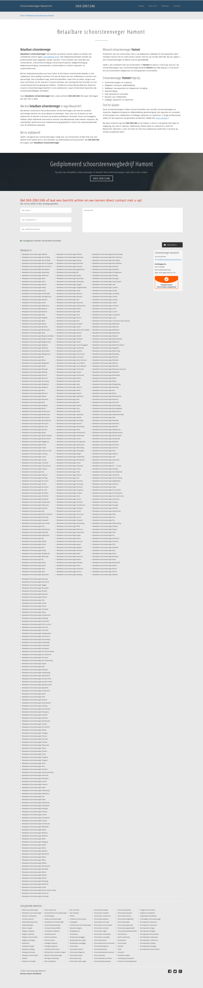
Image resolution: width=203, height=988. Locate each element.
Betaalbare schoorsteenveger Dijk (33, 511)
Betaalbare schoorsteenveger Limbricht (106, 306)
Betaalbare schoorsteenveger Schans (34, 603)
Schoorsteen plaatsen (101, 919)
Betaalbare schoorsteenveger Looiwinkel (106, 315)
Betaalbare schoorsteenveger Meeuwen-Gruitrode (109, 369)
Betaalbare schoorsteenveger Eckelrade (35, 532)
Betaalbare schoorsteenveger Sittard (34, 663)
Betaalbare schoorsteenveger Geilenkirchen (71, 306)
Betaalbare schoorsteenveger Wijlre (34, 860)
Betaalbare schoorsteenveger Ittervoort (70, 541)
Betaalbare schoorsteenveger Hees (68, 408)
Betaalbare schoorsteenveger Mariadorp (106, 354)
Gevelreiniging (49, 916)
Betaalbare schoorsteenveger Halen (68, 381)
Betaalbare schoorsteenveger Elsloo (34, 565)
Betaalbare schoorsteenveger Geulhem (69, 324)
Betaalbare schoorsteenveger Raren (104, 559)
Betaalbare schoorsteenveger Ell (32, 559)
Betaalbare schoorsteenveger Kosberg (105, 275)
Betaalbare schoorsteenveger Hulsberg (69, 508)
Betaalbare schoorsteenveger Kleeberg (69, 574)
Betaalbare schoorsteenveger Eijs (33, 538)
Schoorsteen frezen (76, 955)
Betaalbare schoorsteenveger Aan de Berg (36, 257)
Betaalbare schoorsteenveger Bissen (34, 366)
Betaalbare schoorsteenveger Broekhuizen (36, 414)
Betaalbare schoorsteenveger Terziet (34, 748)
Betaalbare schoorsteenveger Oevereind (106, 460)
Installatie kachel (50, 934)
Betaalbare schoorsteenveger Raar (104, 550)
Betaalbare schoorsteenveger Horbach (69, 493)
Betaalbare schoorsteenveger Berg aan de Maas (38, 336)
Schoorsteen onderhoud (102, 916)
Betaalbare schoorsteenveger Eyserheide (70, 278)
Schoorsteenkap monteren (103, 958)
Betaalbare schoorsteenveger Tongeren (35, 757)
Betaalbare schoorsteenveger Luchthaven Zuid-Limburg (111, 321)
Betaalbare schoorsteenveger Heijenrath (70, 414)
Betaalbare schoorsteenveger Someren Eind (36, 679)
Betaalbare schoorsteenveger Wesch (34, 848)
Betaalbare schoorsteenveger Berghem (35, 345)
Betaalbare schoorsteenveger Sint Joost (35, 657)
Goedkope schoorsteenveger (54, 922)
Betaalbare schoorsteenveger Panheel (105, 508)
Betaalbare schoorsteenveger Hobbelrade (70, 457)
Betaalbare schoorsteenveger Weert (34, 839)
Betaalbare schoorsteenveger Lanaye (105, 290)
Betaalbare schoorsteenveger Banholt (34, 312)
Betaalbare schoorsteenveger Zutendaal (35, 896)
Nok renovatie (74, 910)
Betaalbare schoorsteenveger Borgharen (35, 384)
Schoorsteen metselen (101, 913)
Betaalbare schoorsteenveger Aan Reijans (36, 269)
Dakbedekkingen (27, 925)
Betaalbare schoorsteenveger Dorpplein (35, 520)
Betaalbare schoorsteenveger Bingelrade (35, 363)
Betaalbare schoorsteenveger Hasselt (69, 393)
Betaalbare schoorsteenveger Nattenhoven (107, 411)
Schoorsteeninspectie (101, 946)
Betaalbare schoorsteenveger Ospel (104, 487)
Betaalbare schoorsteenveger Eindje (34, 550)
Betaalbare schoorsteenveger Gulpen (69, 372)
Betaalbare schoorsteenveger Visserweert (35, 805)
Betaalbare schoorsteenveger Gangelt (69, 284)
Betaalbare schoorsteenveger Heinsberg (70, 420)
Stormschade (122, 943)
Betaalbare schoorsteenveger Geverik (69, 333)
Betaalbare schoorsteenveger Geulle (69, 327)
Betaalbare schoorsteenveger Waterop (35, 833)
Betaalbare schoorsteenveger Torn (33, 766)
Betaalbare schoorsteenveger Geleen (69, 309)
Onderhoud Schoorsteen (78, 919)
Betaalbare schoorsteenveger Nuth (104, 451)
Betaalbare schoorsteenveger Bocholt (34, 375)
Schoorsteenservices (124, 916)
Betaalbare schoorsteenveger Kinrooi (69, 571)
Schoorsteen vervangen (102, 937)
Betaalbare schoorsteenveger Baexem (34, 309)
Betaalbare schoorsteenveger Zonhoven (35, 893)
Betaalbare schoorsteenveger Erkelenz (69, 254)
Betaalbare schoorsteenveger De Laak (34, 490)
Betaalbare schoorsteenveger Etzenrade (70, 263)
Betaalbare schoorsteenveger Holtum (69, 475)
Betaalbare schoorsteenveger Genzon (69, 318)
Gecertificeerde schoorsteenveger (56, 913)
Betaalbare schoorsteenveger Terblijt (34, 730)
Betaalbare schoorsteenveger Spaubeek (35, 688)
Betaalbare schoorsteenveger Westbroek (35, 854)
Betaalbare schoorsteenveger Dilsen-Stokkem (37, 514)
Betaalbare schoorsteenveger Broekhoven (36, 411)
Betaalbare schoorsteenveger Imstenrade (70, 532)
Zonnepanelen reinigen (148, 943)
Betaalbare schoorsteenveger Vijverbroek (35, 803)
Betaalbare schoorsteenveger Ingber (69, 535)
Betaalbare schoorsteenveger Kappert (69, 547)
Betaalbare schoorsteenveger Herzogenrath (71, 442)
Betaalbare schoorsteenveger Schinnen (35, 627)
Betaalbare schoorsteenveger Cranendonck (36, 466)
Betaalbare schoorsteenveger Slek (33, 666)
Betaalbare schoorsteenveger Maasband (106, 330)
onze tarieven (162, 118)
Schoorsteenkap (99, 955)
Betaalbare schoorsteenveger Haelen (69, 378)
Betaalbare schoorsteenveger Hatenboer (70, 396)
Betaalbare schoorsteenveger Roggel (34, 585)
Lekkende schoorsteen (52, 949)
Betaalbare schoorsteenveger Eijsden (34, 541)
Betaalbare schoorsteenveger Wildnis (34, 863)
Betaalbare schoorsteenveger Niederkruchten (108, 432)
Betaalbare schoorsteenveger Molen (105, 393)
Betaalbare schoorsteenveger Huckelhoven (71, 505)
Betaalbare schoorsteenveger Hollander (70, 466)
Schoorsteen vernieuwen (102, 934)
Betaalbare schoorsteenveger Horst (68, 496)
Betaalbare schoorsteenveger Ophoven (106, 484)
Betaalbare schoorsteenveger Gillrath (69, 336)
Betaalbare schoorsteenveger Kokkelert (106, 269)
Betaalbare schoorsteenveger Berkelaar (35, 348)
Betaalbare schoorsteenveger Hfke (68, 526)
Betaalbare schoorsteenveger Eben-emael (36, 523)
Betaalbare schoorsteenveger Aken (33, 278)
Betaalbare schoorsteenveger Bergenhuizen (36, 342)
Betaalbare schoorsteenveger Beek (33, 321)
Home (22, 15)
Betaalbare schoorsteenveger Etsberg (69, 260)
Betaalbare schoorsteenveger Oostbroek (106, 475)
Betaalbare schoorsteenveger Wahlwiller (35, 827)
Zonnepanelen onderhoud (149, 940)
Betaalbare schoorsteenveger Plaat (104, 532)
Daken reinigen (27, 928)
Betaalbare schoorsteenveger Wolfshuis (35, 884)
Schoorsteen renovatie (101, 922)
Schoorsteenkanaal (100, 949)
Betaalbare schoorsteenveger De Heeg (34, 478)
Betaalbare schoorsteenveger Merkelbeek (106, 375)
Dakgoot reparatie (28, 934)
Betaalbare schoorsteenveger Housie (69, 499)
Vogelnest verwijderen (147, 913)
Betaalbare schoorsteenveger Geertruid (70, 302)
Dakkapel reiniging (28, 949)
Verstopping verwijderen (126, 958)
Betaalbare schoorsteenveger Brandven (35, 399)
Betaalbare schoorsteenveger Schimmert (35, 621)
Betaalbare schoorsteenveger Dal (33, 472)
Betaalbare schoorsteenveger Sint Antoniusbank (38, 651)
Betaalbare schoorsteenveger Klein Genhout (107, 257)
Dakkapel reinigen (28, 946)
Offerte (72, 916)
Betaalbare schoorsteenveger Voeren (34, 815)
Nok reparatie (74, 913)
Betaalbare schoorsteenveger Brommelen (36, 417)
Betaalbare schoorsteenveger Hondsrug (70, 484)
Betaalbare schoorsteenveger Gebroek (69, 296)
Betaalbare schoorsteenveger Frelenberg (70, 281)
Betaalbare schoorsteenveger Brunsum (35, 426)
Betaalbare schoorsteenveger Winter (34, 872)
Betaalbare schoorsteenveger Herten (69, 439)
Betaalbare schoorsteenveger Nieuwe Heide (107, 435)
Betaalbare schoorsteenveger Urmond (34, 784)
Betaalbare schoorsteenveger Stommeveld (36, 709)
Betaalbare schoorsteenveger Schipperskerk (36, 633)
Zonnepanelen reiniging (148, 946)
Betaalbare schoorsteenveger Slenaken (35, 670)
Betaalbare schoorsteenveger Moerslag (105, 387)
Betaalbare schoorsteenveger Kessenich (70, 569)
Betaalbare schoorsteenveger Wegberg (35, 842)
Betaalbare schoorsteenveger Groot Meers (71, 363)
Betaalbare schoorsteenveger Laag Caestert (107, 281)
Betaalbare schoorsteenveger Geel (68, 300)
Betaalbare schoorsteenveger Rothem (34, 597)
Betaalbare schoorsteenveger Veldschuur (35, 793)
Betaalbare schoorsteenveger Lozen (104, 318)
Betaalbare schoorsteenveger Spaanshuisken (37, 685)
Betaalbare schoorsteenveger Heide (68, 411)
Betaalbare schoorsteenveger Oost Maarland (107, 472)
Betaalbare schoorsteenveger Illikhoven (70, 529)
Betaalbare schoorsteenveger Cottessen (35, 463)
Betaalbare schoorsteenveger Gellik (68, 312)
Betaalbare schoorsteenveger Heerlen (69, 405)
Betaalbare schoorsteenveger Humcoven (70, 514)
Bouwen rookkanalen (29, 916)
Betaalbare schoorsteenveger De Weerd (35, 499)
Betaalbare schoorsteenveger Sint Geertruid (36, 654)
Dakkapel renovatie (28, 952)
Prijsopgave (74, 922)
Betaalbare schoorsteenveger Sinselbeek (35, 648)
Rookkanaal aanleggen (77, 937)
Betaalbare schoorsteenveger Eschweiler (70, 257)
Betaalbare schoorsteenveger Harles (69, 390)
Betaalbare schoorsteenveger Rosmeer (35, 594)
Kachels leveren (50, 940)
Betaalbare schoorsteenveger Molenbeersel (107, 396)
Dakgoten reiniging (28, 940)
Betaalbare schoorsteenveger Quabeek (105, 547)
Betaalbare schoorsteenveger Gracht (69, 342)
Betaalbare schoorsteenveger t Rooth (34, 724)
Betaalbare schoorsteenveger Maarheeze (106, 324)
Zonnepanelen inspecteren (149, 937)
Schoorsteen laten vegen (78, 961)
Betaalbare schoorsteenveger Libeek (105, 302)
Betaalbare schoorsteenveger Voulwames (36, 818)
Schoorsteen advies (76, 949)
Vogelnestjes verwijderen (148, 916)
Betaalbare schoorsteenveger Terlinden (35, 739)
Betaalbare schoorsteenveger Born (33, 390)
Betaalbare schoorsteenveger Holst (68, 472)
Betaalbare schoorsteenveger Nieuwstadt (106, 439)
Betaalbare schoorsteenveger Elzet (33, 569)
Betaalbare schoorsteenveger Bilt (33, 357)
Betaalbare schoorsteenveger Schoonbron (36, 636)
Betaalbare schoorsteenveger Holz (68, 478)
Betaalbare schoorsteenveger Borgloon (35, 387)
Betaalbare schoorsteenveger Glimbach (70, 339)
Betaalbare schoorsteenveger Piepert (105, 529)
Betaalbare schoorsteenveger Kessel (69, 565)
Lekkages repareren (51, 946)
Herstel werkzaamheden (53, 925)
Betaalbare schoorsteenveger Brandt (34, 396)
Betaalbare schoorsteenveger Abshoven (35, 275)
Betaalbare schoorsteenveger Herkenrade (70, 435)
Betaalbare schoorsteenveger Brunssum (35, 423)
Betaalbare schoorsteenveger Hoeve (69, 463)
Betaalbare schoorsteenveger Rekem (105, 565)
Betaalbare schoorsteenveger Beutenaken (36, 351)
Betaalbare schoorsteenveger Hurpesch (70, 520)
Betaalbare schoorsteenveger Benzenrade (36, 330)
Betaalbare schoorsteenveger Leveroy (105, 300)
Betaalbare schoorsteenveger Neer (104, 417)
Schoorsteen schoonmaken (103, 925)
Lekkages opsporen (51, 943)
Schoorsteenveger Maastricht (36, 5)
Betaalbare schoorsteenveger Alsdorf (34, 284)
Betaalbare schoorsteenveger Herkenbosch (71, 432)
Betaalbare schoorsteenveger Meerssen (106, 366)
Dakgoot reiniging (28, 931)
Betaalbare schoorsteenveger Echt (33, 526)
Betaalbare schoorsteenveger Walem (34, 830)
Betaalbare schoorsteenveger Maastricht (106, 342)
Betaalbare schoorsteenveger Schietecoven (36, 615)
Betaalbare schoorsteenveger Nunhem (105, 448)
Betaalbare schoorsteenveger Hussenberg (70, 523)
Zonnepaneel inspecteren (148, 922)
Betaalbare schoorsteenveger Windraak (35, 869)
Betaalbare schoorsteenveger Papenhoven (107, 511)
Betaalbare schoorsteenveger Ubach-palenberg (37, 772)
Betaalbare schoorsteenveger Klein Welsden (107, 263)
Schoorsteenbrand (100, 940)
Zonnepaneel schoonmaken (149, 934)
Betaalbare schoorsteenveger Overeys (105, 502)
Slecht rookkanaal (124, 937)
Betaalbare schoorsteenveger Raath (104, 553)
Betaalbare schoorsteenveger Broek (34, 408)
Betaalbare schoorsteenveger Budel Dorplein (37, 435)
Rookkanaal (74, 934)
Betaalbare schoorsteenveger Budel (34, 432)
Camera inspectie (28, 919)
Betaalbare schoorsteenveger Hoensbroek (71, 460)
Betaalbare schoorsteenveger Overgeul (105, 505)
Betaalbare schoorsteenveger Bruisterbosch (36, 420)
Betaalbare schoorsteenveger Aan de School (36, 266)
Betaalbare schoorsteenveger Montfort (105, 399)
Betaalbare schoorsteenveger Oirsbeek (105, 469)
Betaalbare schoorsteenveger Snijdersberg (36, 673)
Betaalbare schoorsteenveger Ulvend (34, 781)
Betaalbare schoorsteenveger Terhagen (35, 733)
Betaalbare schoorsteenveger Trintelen (35, 769)
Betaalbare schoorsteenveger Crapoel (34, 469)
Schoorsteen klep (75, 958)
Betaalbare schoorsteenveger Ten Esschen (36, 727)
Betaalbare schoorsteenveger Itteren (69, 538)
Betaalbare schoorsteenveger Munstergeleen (107, 408)
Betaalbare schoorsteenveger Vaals (33, 787)
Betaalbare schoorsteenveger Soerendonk (36, 675)
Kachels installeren (51, 937)
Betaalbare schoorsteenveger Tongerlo (35, 760)
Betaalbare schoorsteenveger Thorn (34, 754)
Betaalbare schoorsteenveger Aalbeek (34, 254)
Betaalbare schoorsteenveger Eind (33, 547)
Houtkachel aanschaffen (53, 928)
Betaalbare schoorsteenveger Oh (104, 463)
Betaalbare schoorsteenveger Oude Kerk (106, 499)
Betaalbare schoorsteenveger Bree (33, 402)
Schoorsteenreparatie (125, 913)
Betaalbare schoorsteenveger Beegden (35, 318)
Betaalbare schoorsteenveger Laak (104, 284)
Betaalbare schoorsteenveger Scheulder (35, 609)
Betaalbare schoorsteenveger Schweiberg (35, 642)
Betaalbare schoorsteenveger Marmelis (105, 357)
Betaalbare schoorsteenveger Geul (68, 321)
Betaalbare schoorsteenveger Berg (33, 333)
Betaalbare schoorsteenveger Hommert (70, 481)
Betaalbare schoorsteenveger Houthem (70, 502)
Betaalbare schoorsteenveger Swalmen (35, 718)
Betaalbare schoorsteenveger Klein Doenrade (108, 254)
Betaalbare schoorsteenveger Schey (34, 612)
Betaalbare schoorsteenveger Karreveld (70, 550)
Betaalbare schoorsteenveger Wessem (34, 851)
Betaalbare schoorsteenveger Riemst (105, 571)
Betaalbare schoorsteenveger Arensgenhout (36, 296)
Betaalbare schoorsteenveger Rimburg (35, 579)
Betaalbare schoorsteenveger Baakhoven (35, 306)
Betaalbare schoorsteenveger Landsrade (106, 293)
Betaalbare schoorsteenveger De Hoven (35, 481)
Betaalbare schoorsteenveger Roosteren (35, 588)
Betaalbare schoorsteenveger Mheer (105, 381)
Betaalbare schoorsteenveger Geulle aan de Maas (73, 330)
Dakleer (24, 958)
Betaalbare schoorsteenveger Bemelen (35, 327)
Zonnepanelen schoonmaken (150, 949)
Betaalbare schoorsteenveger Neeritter (105, 426)
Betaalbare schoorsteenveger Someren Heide (37, 682)
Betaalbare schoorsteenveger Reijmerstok (106, 562)
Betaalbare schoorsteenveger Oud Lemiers (107, 490)
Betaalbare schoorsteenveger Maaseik (105, 336)
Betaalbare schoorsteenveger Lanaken (105, 287)
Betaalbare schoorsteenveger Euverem (69, 266)
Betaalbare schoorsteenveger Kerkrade (69, 562)
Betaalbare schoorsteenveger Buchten (34, 429)
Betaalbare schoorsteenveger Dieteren (35, 508)
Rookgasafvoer (75, 931)
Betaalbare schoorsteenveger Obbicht (105, 454)
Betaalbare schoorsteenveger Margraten (106, 348)
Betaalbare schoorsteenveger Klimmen (105, 266)
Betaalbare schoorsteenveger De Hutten (35, 487)
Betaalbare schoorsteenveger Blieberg (34, 372)
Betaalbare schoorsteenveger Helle (68, 429)
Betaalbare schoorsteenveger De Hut (34, 484)
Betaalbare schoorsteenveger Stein (33, 697)
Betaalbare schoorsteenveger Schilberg (35, 618)
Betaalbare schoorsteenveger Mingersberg (107, 384)
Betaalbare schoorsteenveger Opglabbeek (106, 481)
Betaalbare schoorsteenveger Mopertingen (107, 405)
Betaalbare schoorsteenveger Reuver (105, 569)
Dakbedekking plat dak (30, 922)
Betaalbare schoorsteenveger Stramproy (35, 712)
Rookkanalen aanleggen (78, 943)
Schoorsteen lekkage (101, 910)
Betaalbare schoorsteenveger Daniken (34, 475)
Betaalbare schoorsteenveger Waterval (35, 836)
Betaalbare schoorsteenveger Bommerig (35, 381)
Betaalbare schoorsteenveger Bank (33, 315)
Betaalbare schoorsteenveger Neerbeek (106, 420)
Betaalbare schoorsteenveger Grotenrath (70, 369)
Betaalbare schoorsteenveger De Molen (35, 493)
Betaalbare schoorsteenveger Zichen (34, 887)
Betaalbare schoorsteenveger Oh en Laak (107, 466)
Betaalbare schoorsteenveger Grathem (69, 351)
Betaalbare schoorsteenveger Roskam (34, 591)
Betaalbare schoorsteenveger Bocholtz (35, 378)
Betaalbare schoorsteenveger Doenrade (35, 517)
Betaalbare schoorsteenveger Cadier (34, 448)
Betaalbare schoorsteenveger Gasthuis (69, 293)
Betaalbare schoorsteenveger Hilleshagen (70, 451)
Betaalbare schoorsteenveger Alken (34, 281)
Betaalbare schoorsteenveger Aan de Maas (36, 260)
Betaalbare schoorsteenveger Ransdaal (105, 556)
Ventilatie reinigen (124, 955)
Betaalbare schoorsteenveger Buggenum (35, 442)
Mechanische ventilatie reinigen (55, 952)
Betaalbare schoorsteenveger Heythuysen (70, 445)
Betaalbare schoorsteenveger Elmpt (34, 562)
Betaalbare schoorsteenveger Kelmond (69, 556)
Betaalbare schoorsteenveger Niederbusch (107, 429)
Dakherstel (25, 943)
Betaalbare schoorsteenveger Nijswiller (105, 442)
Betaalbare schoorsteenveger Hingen (69, 454)
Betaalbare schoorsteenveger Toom (34, 763)
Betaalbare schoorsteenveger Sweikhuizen (36, 721)
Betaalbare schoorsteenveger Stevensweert (36, 703)
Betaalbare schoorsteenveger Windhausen (36, 866)
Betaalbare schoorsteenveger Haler (68, 384)
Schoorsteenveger (124, 922)
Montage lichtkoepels (52, 958)
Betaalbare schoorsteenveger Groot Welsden (71, 366)
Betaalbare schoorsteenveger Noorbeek (106, 445)
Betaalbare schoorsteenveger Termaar (34, 742)
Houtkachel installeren (52, 931)
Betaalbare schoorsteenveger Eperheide (35, 574)
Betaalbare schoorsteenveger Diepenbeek (36, 502)
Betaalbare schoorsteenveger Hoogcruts (70, 490)
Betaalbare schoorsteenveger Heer (68, 402)
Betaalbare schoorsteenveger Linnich (105, 312)
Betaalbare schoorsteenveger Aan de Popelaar (37, 263)
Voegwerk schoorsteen (147, 910)
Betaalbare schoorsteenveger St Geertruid (36, 691)
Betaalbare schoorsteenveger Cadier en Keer (37, 451)
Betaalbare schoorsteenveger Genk (68, 315)
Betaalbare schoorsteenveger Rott (33, 600)
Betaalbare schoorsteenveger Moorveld (106, 402)
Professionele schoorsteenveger (80, 925)
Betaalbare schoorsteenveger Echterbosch (36, 529)
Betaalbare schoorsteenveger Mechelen (106, 360)
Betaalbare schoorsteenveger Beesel (34, 324)
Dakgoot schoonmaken (30, 937)
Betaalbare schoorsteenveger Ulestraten (35, 778)
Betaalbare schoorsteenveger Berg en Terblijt (37, 339)
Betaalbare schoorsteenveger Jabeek (69, 544)
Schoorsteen (74, 946)
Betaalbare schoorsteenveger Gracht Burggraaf (72, 345)
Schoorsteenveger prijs (125, 925)
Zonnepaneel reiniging (147, 931)
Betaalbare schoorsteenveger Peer (104, 517)
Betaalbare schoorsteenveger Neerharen (106, 423)
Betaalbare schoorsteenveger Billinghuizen (36, 354)
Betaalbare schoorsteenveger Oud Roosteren (107, 493)
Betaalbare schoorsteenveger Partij (104, 514)
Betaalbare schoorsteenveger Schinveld (35, 630)
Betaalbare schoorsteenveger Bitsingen (35, 369)
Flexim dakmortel (50, 910)
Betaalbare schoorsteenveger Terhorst (34, 736)
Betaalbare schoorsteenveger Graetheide (70, 348)
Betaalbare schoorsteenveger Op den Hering (107, 478)
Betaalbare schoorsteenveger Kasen (68, 553)
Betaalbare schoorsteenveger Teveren (34, 751)
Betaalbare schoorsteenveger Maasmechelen (107, 339)
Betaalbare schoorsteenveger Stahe (34, 694)
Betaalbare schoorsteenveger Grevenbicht (71, 354)
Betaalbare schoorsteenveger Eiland (34, 544)
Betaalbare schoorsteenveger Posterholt (106, 538)
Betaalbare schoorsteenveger (31, 913)
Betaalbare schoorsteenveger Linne (104, 309)
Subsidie (120, 946)
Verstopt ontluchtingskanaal (127, 961)
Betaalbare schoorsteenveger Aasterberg (35, 272)
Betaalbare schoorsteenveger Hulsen (69, 511)
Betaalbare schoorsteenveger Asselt (34, 302)
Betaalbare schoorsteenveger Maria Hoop (106, 351)
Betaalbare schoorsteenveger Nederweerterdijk (108, 414)
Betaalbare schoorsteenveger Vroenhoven (36, 824)
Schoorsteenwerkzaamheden (127, 931)
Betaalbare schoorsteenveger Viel (33, 796)
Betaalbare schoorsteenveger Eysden (69, 275)
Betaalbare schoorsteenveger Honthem (70, 487)
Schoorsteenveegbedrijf (125, 919)
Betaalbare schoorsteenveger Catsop (34, 460)
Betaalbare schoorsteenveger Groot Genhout (72, 360)
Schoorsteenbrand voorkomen (104, 943)
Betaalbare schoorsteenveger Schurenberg (36, 639)
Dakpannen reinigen (29, 961)
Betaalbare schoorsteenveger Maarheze (106, 327)
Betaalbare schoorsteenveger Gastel (69, 290)
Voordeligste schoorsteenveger (150, 919)
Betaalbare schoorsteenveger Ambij (34, 287)
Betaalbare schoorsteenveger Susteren (35, 715)
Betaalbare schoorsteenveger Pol (103, 535)
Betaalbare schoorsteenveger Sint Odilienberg (37, 660)
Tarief (119, 949)
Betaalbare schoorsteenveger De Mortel (35, 496)
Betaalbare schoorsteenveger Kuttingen (106, 278)
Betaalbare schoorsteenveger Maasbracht (106, 333)
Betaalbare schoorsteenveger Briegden (35, 405)
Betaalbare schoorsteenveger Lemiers (105, 296)
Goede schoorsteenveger (53, 919)
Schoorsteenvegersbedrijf (126, 928)
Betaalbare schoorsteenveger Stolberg (34, 706)
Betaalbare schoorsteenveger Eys (68, 272)
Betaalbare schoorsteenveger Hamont (40, 15)
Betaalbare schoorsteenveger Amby (34, 290)
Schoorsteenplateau (124, 910)
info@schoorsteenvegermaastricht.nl (169, 259)
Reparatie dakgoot (76, 928)
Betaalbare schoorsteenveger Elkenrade (35, 556)
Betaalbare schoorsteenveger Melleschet (106, 372)
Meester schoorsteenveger (53, 955)
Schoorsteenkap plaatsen (102, 961)
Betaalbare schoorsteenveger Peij (104, 520)
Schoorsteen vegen (100, 931)
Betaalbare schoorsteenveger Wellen (34, 845)
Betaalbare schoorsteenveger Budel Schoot (36, 439)
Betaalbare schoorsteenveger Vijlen (34, 799)
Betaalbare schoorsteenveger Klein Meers (106, 260)
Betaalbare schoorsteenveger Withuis (34, 875)
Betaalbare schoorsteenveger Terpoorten (35, 745)
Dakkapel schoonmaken (30, 955)
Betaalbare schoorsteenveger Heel (68, 399)
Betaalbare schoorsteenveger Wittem (34, 878)
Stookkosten (122, 940)
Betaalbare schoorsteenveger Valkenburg (35, 790)
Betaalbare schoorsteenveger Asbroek (34, 300)
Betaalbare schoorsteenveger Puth (104, 544)
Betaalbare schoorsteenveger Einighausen (36, 553)
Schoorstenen (122, 934)
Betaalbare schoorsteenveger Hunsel (69, 517)
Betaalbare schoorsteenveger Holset (69, 469)
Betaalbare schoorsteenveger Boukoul (35, 393)
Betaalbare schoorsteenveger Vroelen (34, 821)
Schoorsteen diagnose (77, 952)
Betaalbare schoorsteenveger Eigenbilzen (35, 535)
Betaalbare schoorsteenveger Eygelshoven (71, 269)
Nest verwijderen (50, 961)
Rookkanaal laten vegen (78, 940)
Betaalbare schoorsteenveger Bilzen (34, 360)
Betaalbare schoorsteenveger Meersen (105, 363)
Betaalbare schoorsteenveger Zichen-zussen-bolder (39, 890)
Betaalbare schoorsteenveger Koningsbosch (107, 272)
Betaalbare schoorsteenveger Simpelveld (35, 645)
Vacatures (121, 952)
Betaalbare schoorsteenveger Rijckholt (105, 574)
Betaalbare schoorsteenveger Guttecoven (70, 375)
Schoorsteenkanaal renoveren (104, 952)
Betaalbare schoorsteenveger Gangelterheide (72, 287)
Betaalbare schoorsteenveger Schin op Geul (36, 624)
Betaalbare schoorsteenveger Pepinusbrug (107, 523)
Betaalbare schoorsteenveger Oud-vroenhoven (108, 496)
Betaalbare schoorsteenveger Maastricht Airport (108, 345)
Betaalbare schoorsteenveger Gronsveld (70, 357)
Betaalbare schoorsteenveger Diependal (35, 505)
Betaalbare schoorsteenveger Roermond (35, 582)
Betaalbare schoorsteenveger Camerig (34, 454)
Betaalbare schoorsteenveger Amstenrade (36, 293)
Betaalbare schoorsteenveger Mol (104, 390)
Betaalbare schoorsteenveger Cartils (34, 457)
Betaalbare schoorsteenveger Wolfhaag (35, 881)
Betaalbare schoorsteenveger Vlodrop (34, 812)
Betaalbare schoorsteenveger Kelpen (69, 559)
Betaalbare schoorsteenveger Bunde (34, 445)
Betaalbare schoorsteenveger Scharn (34, 606)
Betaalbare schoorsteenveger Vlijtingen (35, 808)
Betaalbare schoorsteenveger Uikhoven (35, 775)
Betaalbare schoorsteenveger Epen (33, 571)
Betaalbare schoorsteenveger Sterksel (34, 700)
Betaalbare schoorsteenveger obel (104, 457)
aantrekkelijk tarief (51, 57)
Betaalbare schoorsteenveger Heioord (69, 423)
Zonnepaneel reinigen (147, 928)
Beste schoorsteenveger (30, 910)
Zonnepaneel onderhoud (148, 925)
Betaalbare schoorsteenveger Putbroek (105, 541)
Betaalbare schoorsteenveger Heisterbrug (70, 426)
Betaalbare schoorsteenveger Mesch (105, 378)
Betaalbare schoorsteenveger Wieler (34, 857)
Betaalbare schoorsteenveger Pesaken (105, 526)
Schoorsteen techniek (101, 928)
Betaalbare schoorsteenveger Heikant (69, 417)
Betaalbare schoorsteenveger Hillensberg (70, 448)
